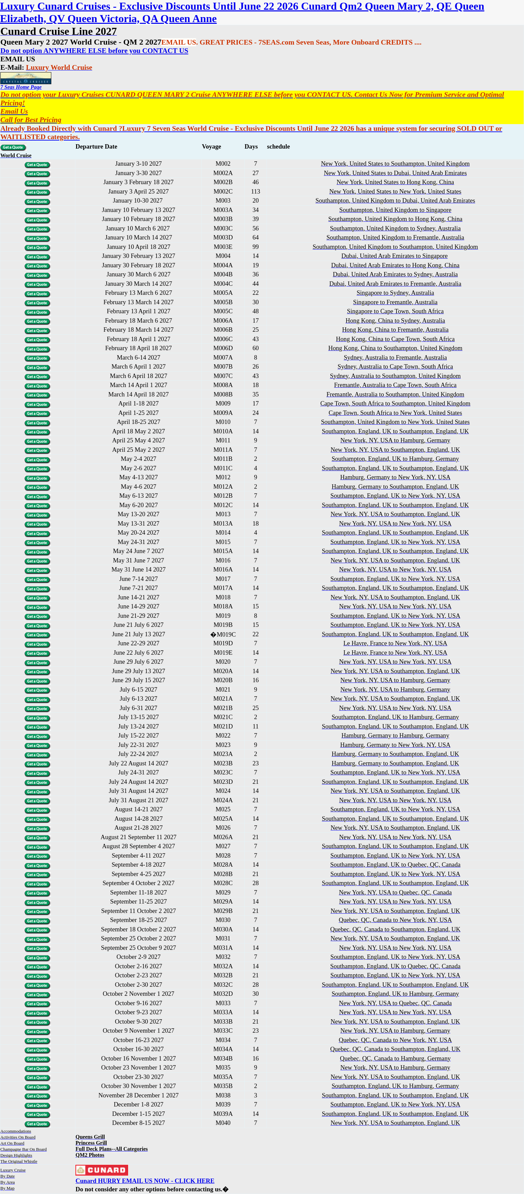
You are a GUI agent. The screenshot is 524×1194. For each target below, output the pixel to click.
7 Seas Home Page (21, 87)
